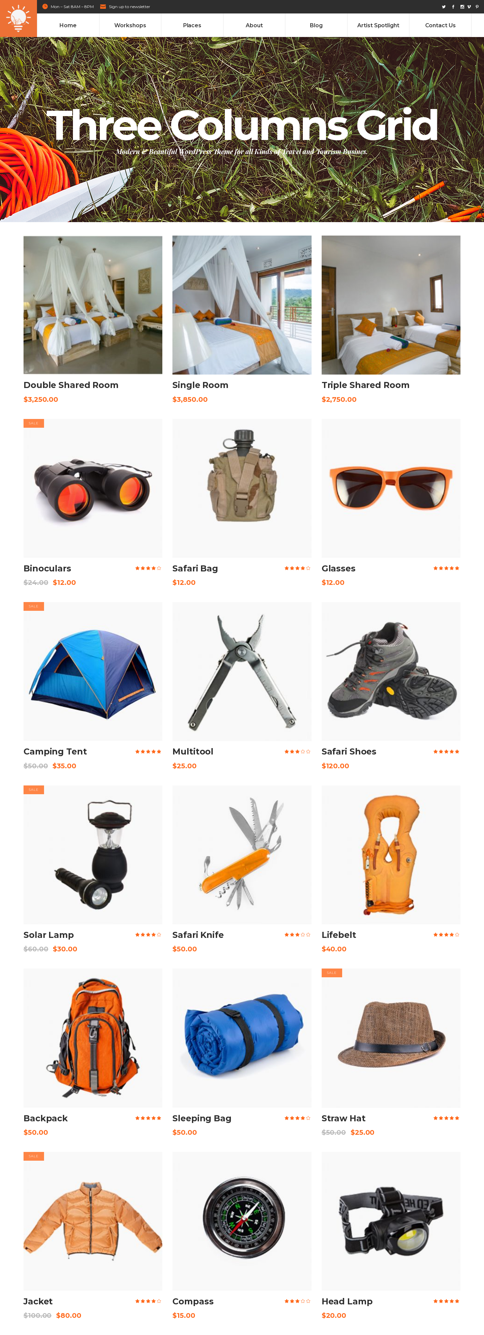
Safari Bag (195, 568)
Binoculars (47, 568)
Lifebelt (339, 935)
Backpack (46, 1118)
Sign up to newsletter (129, 6)
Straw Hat (344, 1118)
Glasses (339, 568)
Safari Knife (198, 935)
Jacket (38, 1301)
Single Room (200, 385)
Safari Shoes (349, 751)
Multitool (192, 751)
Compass (192, 1301)
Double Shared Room (71, 385)
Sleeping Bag (202, 1118)
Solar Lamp (49, 935)
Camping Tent (55, 751)
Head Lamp (347, 1301)
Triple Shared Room (366, 385)
